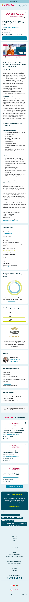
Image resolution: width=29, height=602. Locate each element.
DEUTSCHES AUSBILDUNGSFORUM (14, 553)
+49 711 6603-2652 (15, 356)
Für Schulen (14, 565)
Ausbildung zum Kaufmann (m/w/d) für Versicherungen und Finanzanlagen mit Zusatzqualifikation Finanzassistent (13, 427)
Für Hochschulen (14, 563)
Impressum (4, 592)
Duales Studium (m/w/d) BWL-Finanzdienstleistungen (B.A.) (11, 471)
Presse (14, 547)
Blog (14, 549)
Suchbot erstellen (14, 503)
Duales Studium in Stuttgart (10, 512)
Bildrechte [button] (24, 592)
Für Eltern (14, 567)
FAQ (14, 540)
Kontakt (14, 594)
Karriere (14, 535)
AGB (11, 592)
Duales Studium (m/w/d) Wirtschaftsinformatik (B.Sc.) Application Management (10, 449)
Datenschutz (18, 592)
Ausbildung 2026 (14, 1)
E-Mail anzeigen (14, 358)
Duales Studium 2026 (8, 517)
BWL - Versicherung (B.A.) (9, 233)
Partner (14, 537)
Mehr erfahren (11, 301)
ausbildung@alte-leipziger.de (10, 220)
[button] (26, 5)
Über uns (14, 533)
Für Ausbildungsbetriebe (14, 560)
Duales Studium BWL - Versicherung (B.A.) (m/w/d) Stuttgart (14, 521)
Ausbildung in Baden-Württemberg (12, 515)
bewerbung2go (7, 381)
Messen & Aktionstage (14, 551)
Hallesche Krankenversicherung (10, 27)
